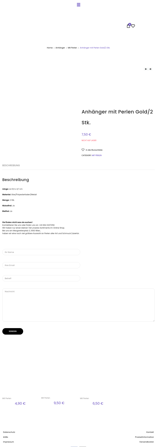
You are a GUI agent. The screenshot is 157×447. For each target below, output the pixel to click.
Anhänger (60, 47)
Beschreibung (11, 165)
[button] (92, 150)
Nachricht (78, 305)
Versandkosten (146, 442)
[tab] (11, 165)
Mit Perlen (72, 47)
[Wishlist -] (133, 26)
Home (50, 47)
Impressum (8, 442)
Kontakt (150, 432)
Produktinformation (144, 437)
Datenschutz (9, 432)
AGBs (5, 437)
